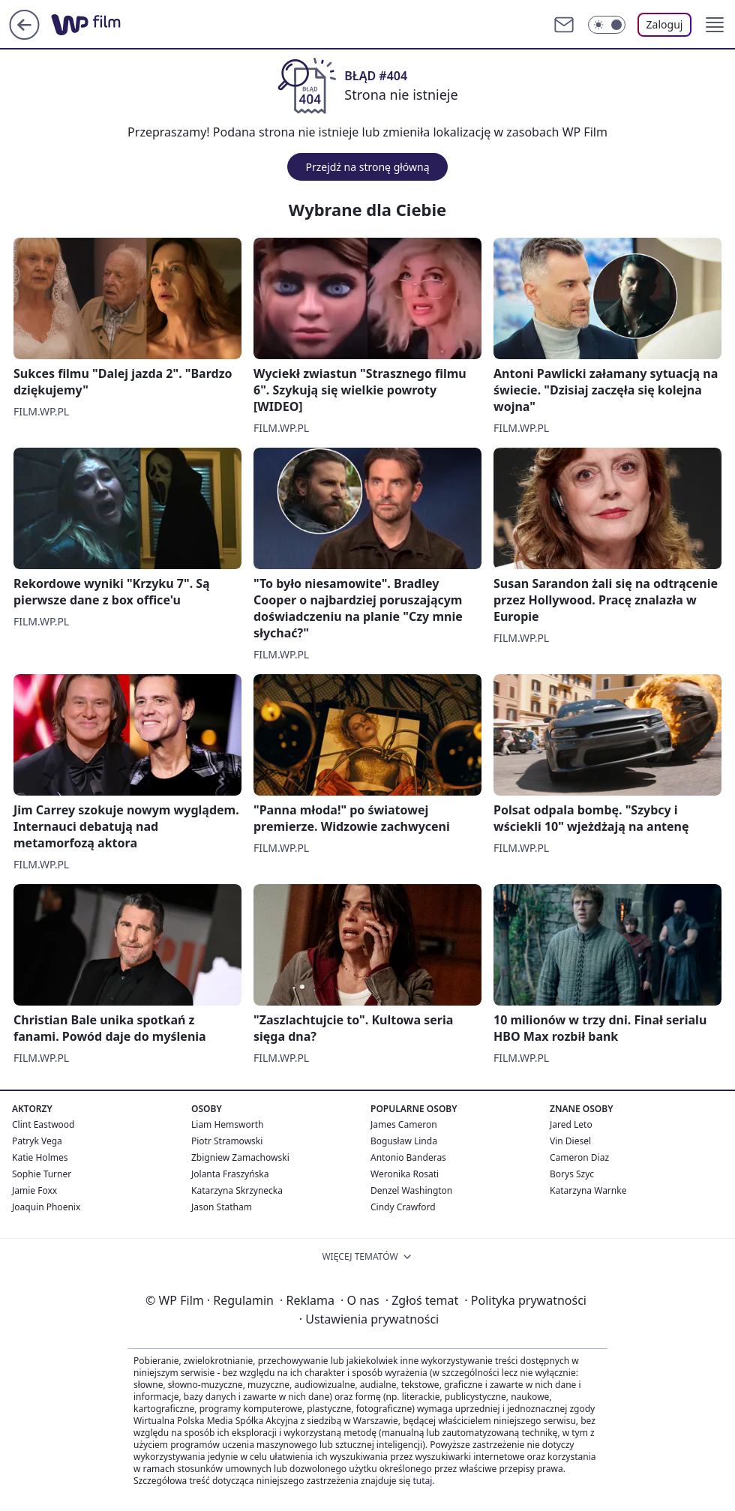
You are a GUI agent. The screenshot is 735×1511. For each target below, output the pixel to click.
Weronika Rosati (404, 1174)
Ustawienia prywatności (369, 1319)
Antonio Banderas (408, 1157)
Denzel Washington (411, 1190)
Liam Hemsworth (227, 1124)
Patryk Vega (37, 1141)
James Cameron (403, 1124)
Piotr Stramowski (226, 1141)
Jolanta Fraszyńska (229, 1174)
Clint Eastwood (43, 1124)
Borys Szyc (572, 1174)
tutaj (422, 1480)
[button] (715, 25)
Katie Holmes (40, 1157)
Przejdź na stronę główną (367, 167)
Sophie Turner (41, 1174)
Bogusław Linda (403, 1141)
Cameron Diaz (579, 1157)
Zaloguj (664, 24)
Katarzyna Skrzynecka (237, 1190)
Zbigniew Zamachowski (240, 1157)
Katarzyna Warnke (588, 1190)
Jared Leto (571, 1124)
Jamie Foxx (34, 1190)
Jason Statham (221, 1207)
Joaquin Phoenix (46, 1207)
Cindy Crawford (403, 1207)
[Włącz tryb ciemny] (607, 25)
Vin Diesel (570, 1141)
